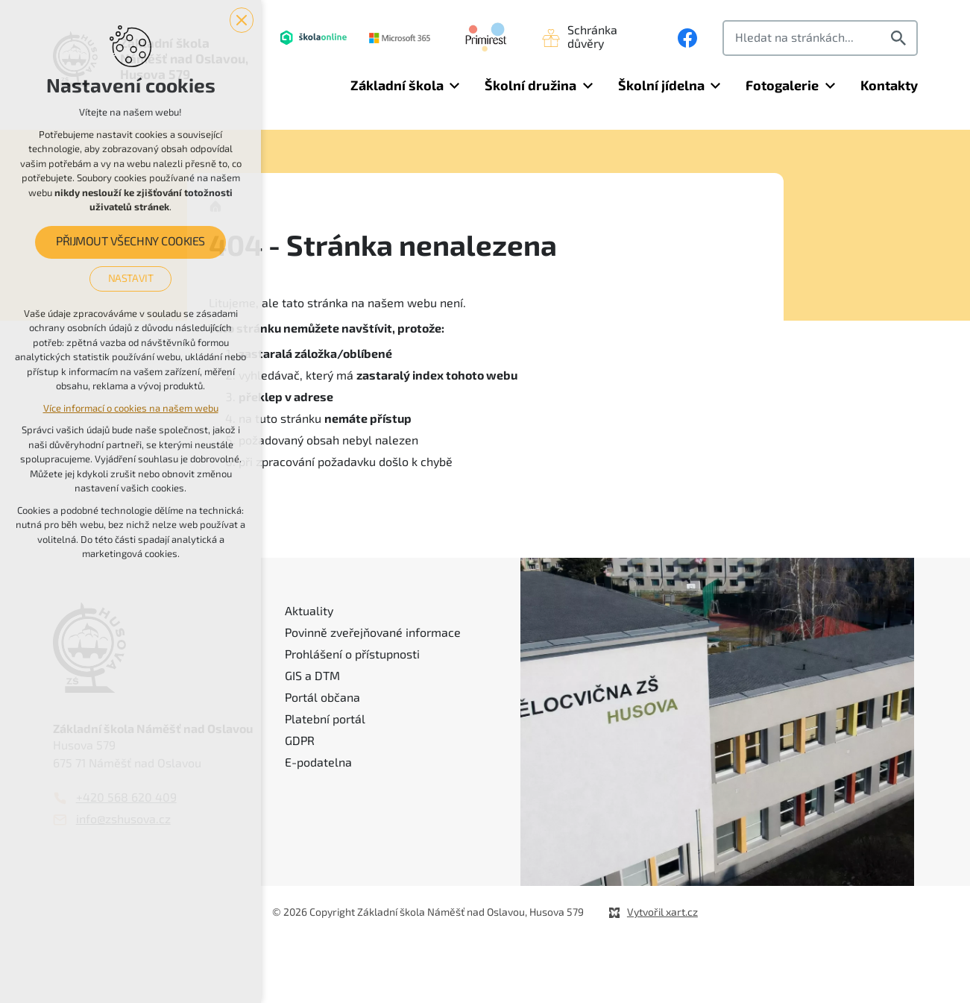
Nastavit (131, 278)
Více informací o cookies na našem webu (130, 408)
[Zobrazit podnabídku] (455, 86)
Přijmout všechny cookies (130, 242)
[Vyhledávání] (901, 38)
